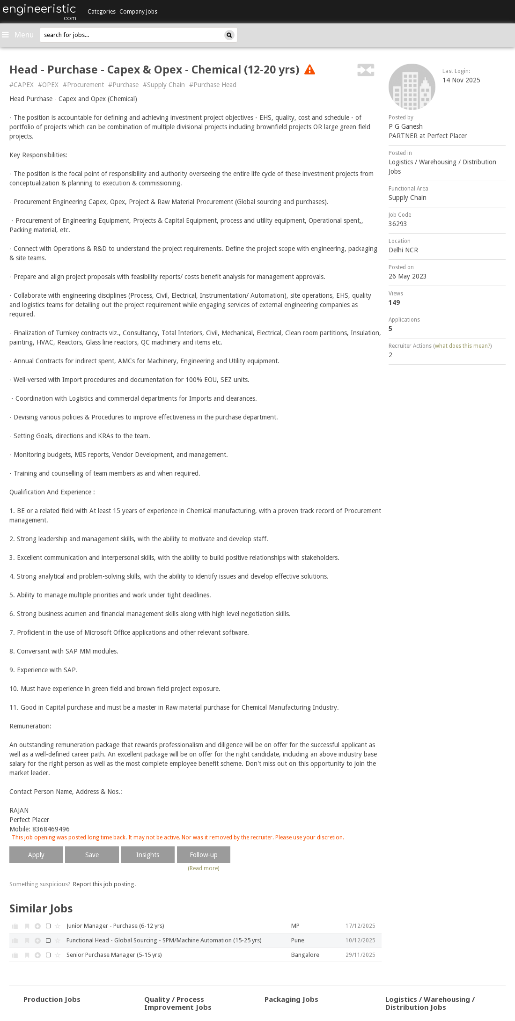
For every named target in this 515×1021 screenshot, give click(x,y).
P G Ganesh (406, 126)
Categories (102, 11)
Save (92, 855)
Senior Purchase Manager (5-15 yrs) (114, 954)
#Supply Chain (164, 84)
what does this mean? (462, 346)
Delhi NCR (403, 250)
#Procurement (83, 84)
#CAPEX (21, 84)
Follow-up (204, 855)
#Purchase (123, 84)
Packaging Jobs (291, 999)
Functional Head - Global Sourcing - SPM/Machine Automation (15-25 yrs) (164, 940)
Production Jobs (52, 999)
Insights (147, 855)
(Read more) (203, 868)
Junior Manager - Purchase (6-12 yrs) (115, 925)
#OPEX (48, 84)
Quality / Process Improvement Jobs (178, 1003)
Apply (36, 855)
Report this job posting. (104, 884)
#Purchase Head (212, 84)
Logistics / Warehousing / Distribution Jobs (430, 1003)
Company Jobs (138, 11)
